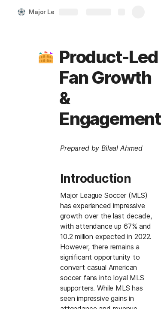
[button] (46, 57)
